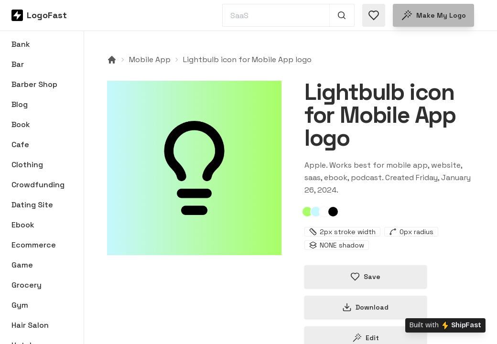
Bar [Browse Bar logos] (17, 64)
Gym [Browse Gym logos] (19, 305)
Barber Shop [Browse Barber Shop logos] (34, 84)
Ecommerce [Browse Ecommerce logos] (33, 245)
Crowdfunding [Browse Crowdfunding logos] (38, 185)
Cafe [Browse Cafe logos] (20, 145)
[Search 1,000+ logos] (342, 15)
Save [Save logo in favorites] (365, 276)
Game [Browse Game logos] (22, 265)
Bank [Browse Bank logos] (20, 44)
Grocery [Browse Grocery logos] (26, 285)
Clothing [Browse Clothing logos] (27, 165)
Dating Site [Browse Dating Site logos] (32, 205)
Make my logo (433, 15)
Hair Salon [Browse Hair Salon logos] (30, 325)
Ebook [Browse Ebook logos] (22, 225)
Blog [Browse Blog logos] (19, 104)
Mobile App (150, 59)
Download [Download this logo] (365, 307)
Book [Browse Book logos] (20, 124)
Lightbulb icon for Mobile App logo (247, 59)
